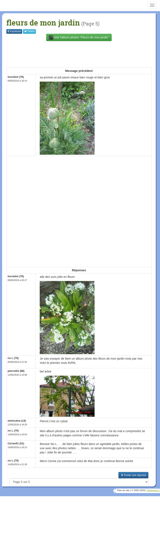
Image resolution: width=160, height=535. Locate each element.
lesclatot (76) (16, 76)
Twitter (29, 31)
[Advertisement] (83, 53)
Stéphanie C (153, 490)
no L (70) (13, 358)
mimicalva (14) (17, 420)
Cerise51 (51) (16, 443)
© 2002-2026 (138, 490)
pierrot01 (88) (16, 371)
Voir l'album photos (79, 37)
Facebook (14, 31)
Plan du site (123, 490)
